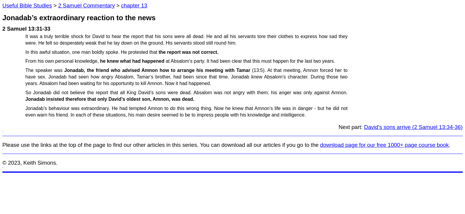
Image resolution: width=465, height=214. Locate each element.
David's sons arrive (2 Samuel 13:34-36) (413, 127)
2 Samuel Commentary (86, 5)
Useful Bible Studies (27, 5)
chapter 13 (134, 5)
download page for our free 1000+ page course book (384, 145)
